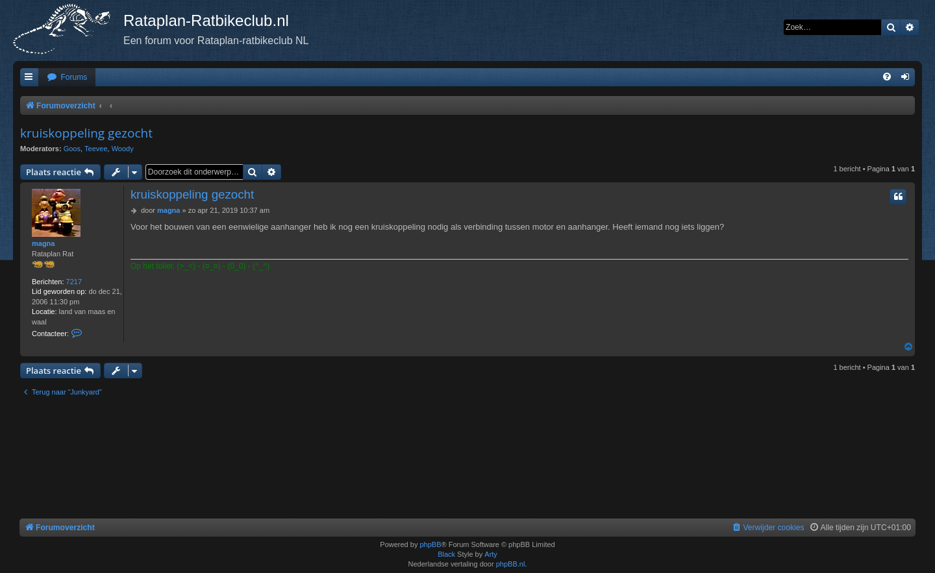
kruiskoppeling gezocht (86, 133)
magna (43, 243)
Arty (490, 554)
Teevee (95, 148)
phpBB (430, 544)
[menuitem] (67, 77)
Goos (72, 148)
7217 (74, 282)
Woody (123, 148)
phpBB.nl (510, 564)
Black (446, 554)
